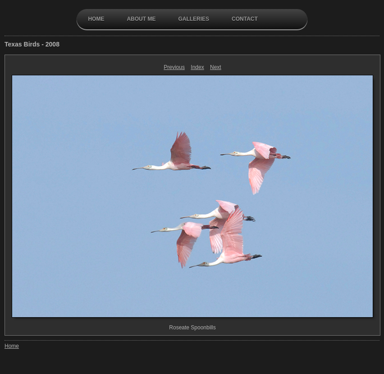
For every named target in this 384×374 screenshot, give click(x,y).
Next (215, 67)
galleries (193, 19)
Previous (174, 67)
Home (96, 19)
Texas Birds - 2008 (32, 44)
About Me (141, 19)
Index (197, 67)
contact (245, 19)
